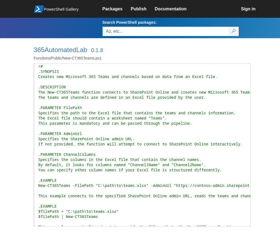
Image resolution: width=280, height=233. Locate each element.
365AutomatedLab (60, 49)
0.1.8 (97, 50)
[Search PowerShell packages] (233, 31)
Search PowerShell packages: (129, 22)
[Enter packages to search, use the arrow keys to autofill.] (165, 31)
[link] (116, 9)
